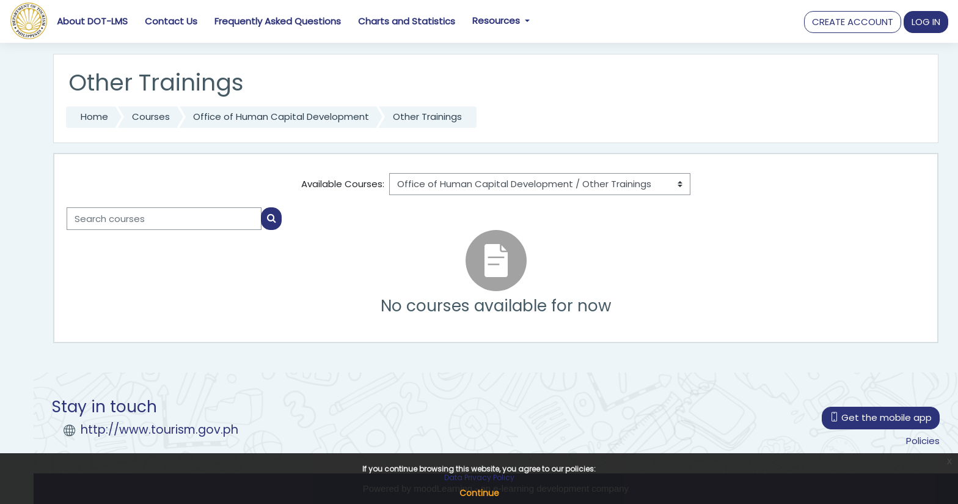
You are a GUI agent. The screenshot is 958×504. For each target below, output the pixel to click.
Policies (923, 440)
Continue (479, 493)
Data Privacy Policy (479, 477)
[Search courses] (164, 218)
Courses (151, 116)
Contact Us (171, 21)
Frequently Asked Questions (277, 21)
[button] (852, 22)
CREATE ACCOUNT (852, 21)
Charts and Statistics (406, 21)
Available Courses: (342, 183)
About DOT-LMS (92, 21)
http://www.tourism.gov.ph (159, 429)
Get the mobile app (881, 417)
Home (94, 116)
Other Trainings (427, 116)
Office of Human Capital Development (281, 116)
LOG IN (926, 21)
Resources (497, 20)
